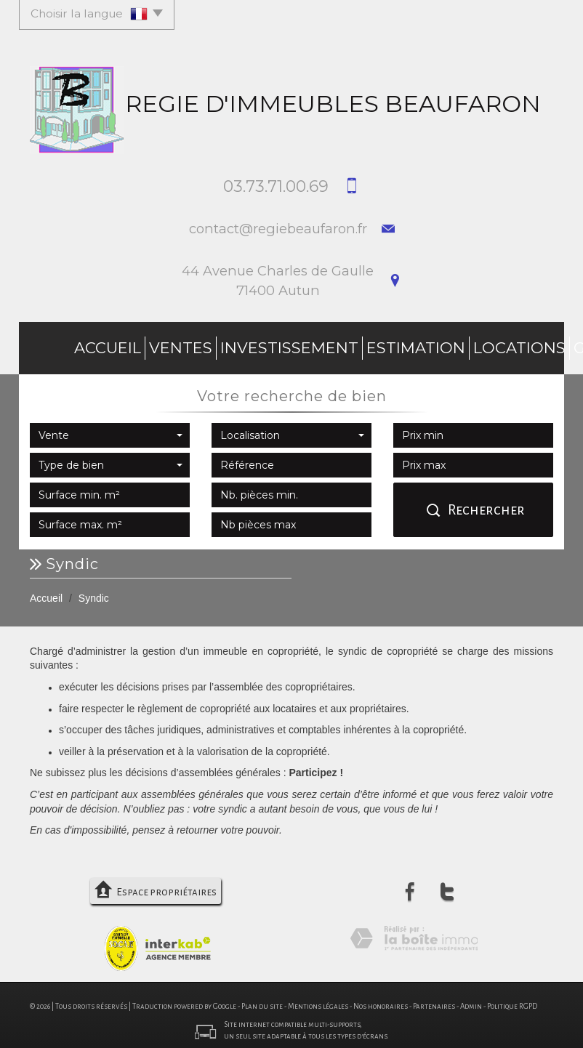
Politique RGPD (512, 1000)
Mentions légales (318, 1000)
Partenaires (434, 1000)
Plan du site (262, 1000)
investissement (196, 345)
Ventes (114, 345)
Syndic (493, 345)
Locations (369, 345)
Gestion (437, 345)
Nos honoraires (380, 1000)
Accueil (58, 345)
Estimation (291, 345)
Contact (550, 345)
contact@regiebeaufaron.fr (278, 228)
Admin (471, 1000)
